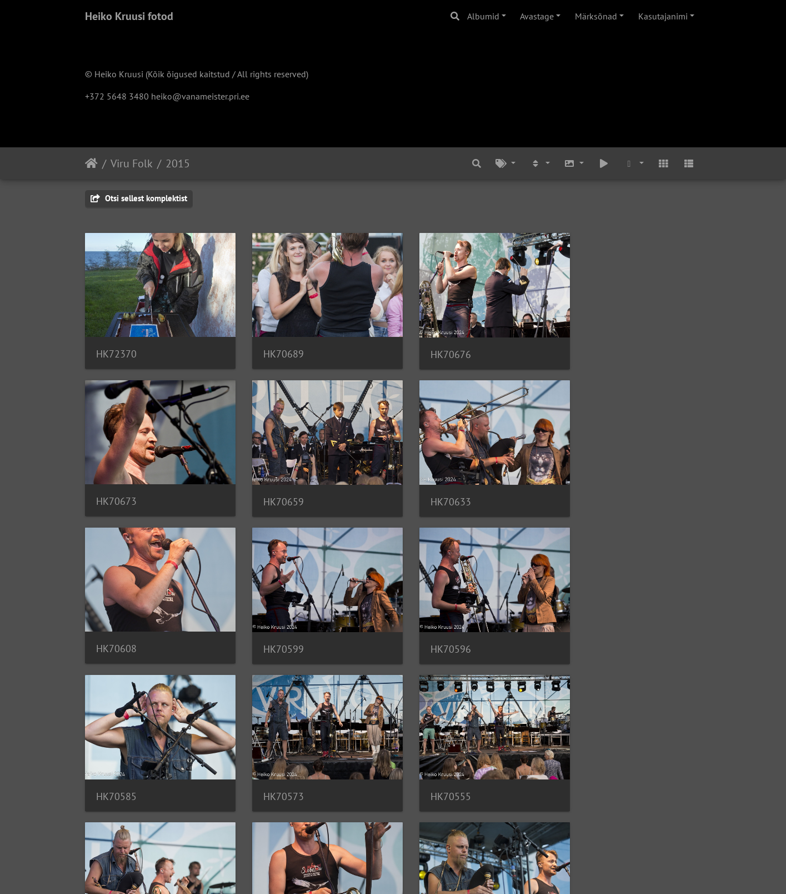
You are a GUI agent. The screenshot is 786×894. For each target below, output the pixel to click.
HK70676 (433, 348)
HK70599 (591, 489)
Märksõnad (596, 16)
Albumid (483, 16)
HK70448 (433, 771)
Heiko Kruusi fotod (129, 16)
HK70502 (116, 771)
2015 (178, 163)
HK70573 (433, 630)
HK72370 (116, 348)
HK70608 (433, 489)
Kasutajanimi (663, 16)
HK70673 (591, 348)
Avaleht (91, 163)
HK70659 (116, 489)
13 (448, 828)
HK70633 (274, 489)
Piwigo (415, 870)
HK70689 (274, 348)
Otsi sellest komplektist (139, 198)
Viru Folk (132, 163)
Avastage (537, 16)
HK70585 (274, 630)
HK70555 (591, 630)
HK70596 (116, 630)
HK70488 (274, 771)
